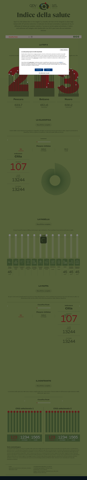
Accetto (48, 69)
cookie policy (35, 57)
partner (60, 62)
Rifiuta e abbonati (64, 49)
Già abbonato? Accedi (44, 73)
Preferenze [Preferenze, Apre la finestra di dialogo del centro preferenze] (39, 69)
